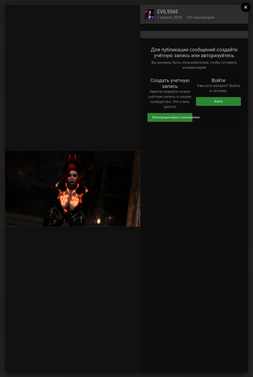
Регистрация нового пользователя (172, 117)
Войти (218, 101)
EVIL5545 (167, 12)
